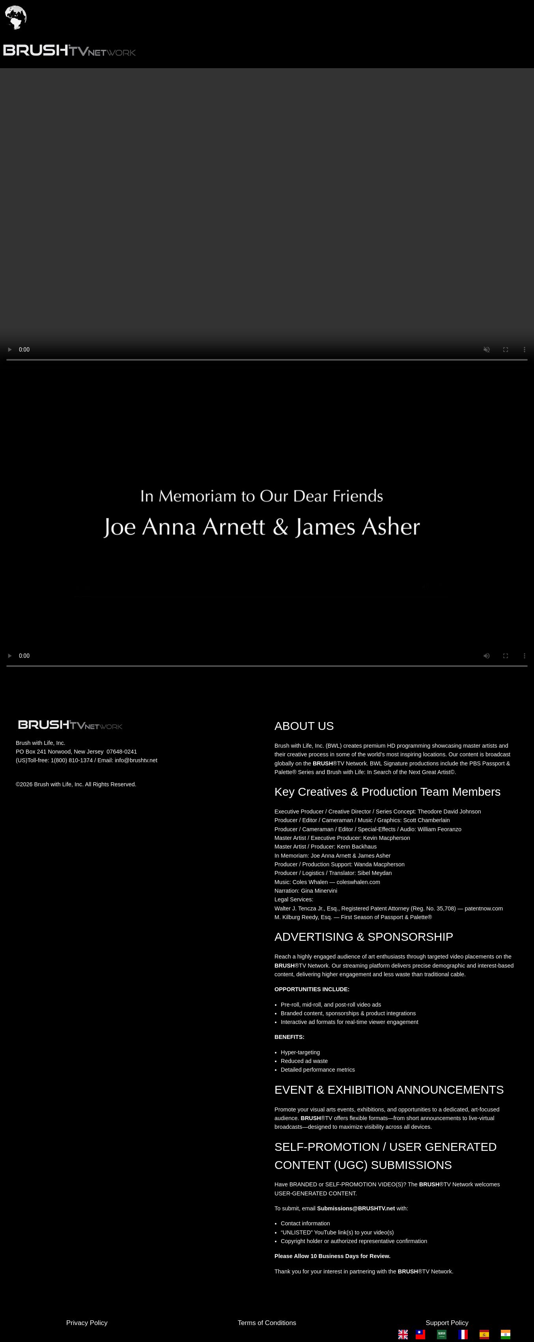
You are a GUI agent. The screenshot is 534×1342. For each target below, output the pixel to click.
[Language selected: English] (458, 1334)
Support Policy (447, 1323)
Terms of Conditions (267, 1323)
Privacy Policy (86, 1323)
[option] (422, 1334)
